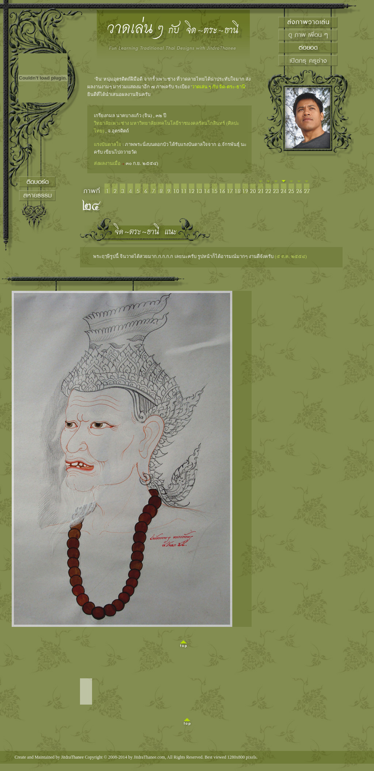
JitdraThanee (72, 757)
